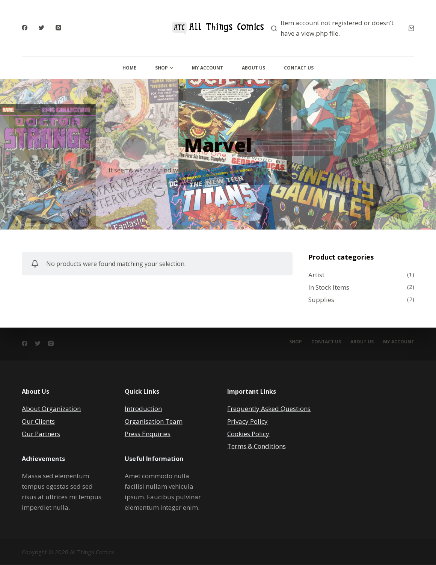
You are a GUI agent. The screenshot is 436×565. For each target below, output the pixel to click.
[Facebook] (24, 27)
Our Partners (41, 433)
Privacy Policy (247, 421)
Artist (316, 274)
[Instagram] (58, 27)
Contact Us (299, 68)
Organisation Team (154, 421)
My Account (207, 68)
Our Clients (38, 421)
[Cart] (411, 28)
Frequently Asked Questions (269, 408)
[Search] (274, 28)
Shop (164, 68)
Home (129, 68)
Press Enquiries (147, 433)
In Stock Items (328, 287)
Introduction (143, 408)
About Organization (51, 408)
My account (398, 342)
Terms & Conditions (256, 445)
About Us (253, 68)
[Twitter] (41, 27)
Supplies (321, 299)
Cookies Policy (248, 433)
